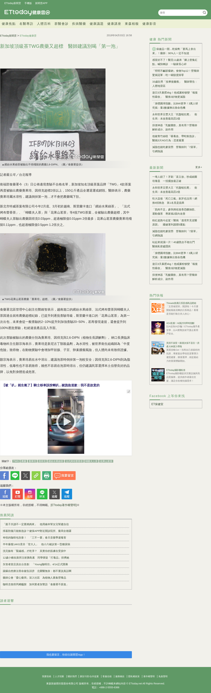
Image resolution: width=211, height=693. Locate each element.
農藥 (23, 461)
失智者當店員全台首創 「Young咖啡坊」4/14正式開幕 (35, 564)
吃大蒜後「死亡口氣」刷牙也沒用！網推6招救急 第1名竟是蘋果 (174, 200)
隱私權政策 (134, 676)
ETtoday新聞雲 (12, 3)
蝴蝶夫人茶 (91, 461)
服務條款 (119, 676)
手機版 (28, 3)
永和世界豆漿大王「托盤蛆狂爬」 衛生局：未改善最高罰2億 (174, 116)
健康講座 (114, 23)
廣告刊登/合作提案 (89, 676)
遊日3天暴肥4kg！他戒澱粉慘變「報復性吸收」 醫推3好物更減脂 (175, 94)
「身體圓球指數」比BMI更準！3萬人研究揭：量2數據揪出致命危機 (175, 105)
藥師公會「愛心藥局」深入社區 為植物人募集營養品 (34, 577)
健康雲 (27, 12)
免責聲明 (163, 676)
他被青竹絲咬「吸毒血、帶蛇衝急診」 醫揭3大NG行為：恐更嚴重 (175, 138)
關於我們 (72, 676)
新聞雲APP (41, 3)
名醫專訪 (26, 23)
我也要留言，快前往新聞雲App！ (65, 654)
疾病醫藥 (79, 23)
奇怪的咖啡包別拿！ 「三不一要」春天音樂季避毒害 (34, 537)
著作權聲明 (149, 676)
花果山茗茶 (106, 461)
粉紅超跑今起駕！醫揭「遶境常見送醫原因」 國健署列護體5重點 (174, 222)
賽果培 (32, 461)
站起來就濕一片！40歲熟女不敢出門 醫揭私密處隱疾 (174, 244)
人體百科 (44, 23)
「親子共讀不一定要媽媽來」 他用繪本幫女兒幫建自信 (36, 524)
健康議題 (97, 23)
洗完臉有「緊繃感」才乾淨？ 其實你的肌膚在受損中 (34, 550)
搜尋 (204, 12)
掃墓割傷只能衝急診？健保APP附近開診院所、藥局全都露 (37, 530)
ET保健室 (157, 404)
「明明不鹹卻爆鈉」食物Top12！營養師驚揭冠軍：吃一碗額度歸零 (175, 72)
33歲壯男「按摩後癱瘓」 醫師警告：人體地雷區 (174, 83)
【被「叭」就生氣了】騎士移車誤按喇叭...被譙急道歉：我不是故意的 (51, 385)
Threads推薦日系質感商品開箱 (181, 303)
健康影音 (149, 23)
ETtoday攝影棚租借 (175, 370)
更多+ (198, 167)
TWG (16, 461)
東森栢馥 (132, 23)
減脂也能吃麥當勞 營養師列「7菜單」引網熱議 (175, 149)
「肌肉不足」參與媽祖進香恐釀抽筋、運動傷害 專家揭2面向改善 (174, 211)
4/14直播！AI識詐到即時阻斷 (180, 323)
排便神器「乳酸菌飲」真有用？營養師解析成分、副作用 (174, 127)
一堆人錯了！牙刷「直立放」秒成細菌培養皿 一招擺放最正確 (174, 178)
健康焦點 (9, 23)
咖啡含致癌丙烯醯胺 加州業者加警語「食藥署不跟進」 (36, 584)
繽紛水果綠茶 (55, 461)
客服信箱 (107, 676)
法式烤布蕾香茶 (74, 461)
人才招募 (59, 676)
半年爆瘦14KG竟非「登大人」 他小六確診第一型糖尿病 (36, 544)
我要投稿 (46, 676)
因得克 (42, 461)
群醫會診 (62, 23)
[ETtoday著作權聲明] (64, 505)
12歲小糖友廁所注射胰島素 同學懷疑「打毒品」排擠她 (36, 557)
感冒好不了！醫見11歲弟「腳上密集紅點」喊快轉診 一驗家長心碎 (174, 62)
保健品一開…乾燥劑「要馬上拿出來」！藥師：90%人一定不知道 (174, 51)
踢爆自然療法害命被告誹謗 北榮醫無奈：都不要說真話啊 (37, 570)
